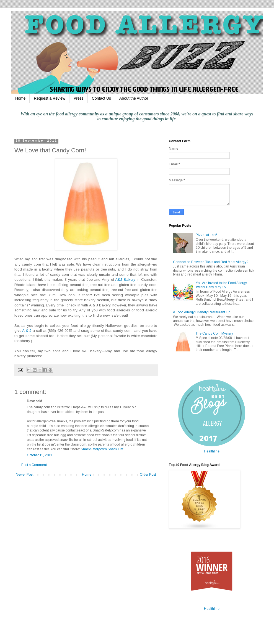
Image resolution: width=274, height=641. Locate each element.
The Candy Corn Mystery (214, 333)
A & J (26, 331)
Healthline (211, 451)
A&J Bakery (125, 279)
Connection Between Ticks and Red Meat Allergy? (210, 262)
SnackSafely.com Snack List (102, 449)
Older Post (148, 474)
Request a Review (49, 98)
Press (79, 98)
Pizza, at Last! (206, 235)
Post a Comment (34, 465)
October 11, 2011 (39, 455)
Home (20, 98)
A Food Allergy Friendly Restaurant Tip (201, 312)
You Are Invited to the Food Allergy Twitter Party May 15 (221, 285)
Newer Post (24, 474)
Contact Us (101, 98)
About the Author (133, 98)
